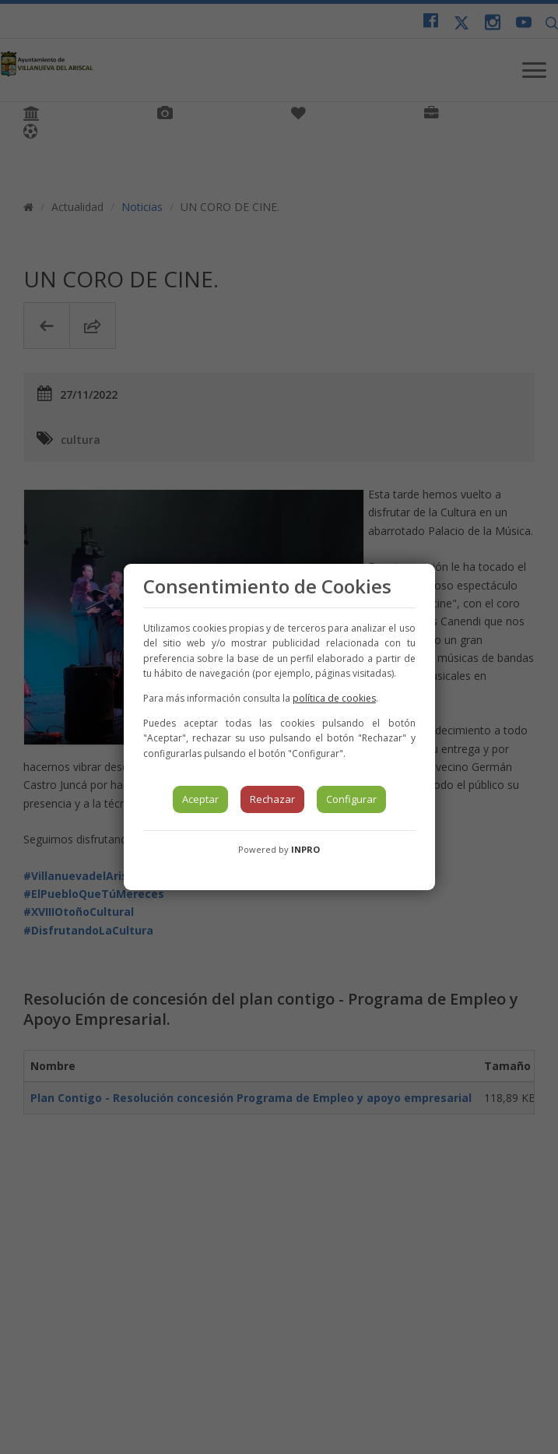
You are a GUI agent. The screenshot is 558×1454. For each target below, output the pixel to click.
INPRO (305, 849)
